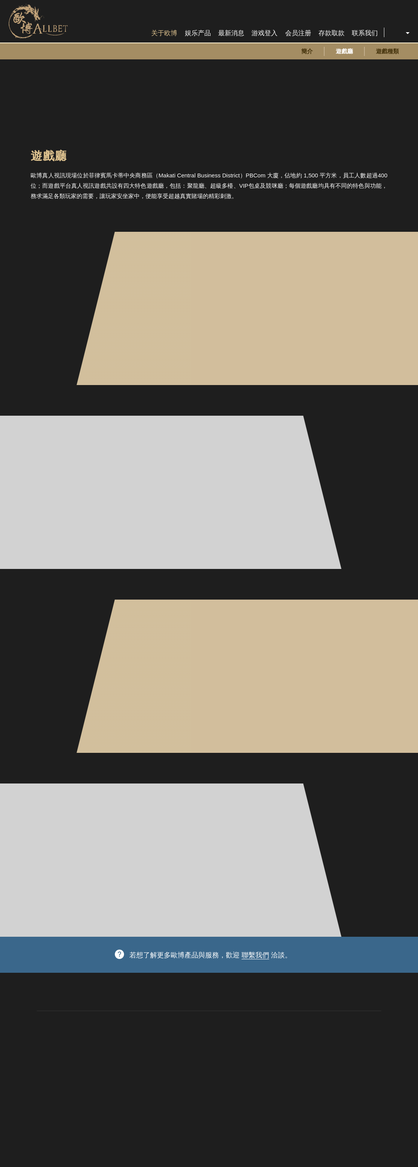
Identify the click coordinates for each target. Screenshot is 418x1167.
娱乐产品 (198, 33)
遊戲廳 (344, 51)
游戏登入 (264, 33)
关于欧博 (164, 33)
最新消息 (231, 33)
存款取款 (331, 33)
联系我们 (365, 33)
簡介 (307, 51)
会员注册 (298, 33)
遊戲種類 (387, 51)
